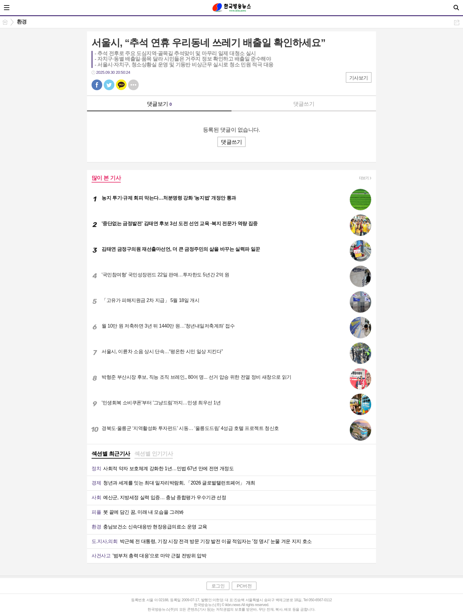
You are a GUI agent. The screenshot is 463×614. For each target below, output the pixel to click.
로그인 (218, 585)
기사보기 (358, 77)
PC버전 (244, 585)
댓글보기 (159, 104)
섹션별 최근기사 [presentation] (111, 454)
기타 (133, 85)
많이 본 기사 (106, 178)
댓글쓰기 (304, 104)
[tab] (110, 454)
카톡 (121, 85)
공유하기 (456, 22)
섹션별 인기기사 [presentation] (153, 454)
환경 (22, 22)
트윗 (109, 85)
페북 (97, 85)
